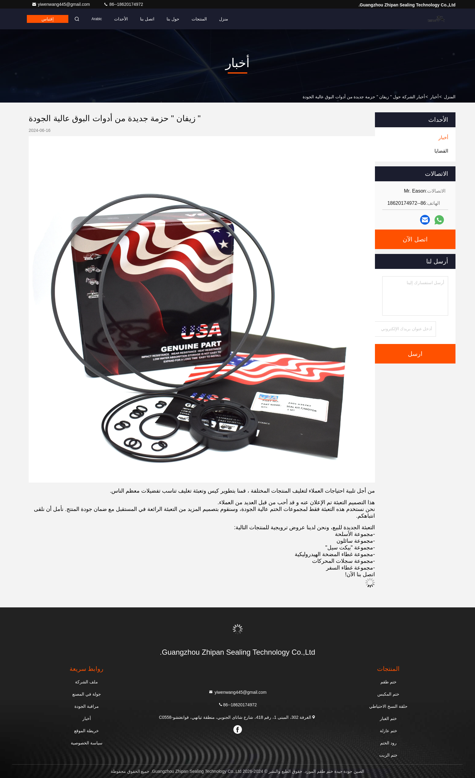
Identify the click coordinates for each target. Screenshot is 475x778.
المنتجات (199, 18)
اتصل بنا (147, 18)
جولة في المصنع (86, 694)
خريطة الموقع (86, 730)
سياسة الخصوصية (87, 742)
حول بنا (173, 18)
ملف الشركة (86, 681)
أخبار (434, 96)
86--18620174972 (123, 4)
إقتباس (47, 18)
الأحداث (121, 18)
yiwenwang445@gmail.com (61, 4)
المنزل (449, 96)
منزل (223, 18)
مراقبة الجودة (86, 706)
